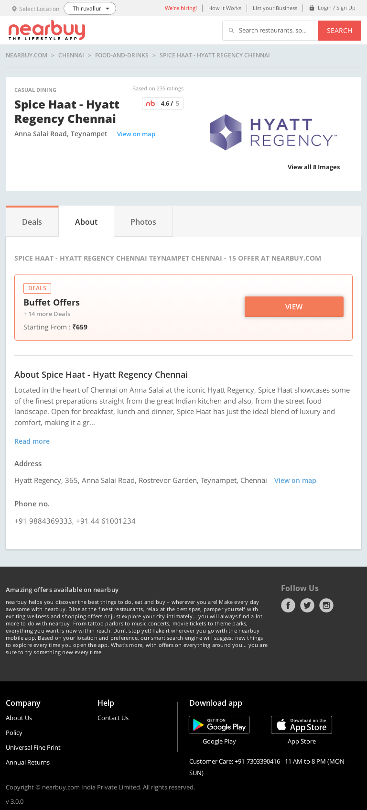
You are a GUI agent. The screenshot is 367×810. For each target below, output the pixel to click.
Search (339, 30)
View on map (136, 134)
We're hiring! (181, 7)
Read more (32, 441)
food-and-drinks (122, 55)
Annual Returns (28, 762)
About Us (19, 717)
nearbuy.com (26, 55)
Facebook (288, 605)
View (293, 306)
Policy (14, 732)
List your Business (275, 7)
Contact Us (113, 717)
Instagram (326, 605)
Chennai (71, 55)
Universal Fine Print (33, 747)
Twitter (307, 605)
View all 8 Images (314, 167)
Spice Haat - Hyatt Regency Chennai (215, 55)
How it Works (224, 7)
